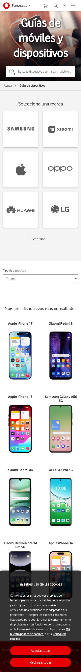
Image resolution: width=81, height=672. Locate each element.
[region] (40, 621)
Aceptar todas (40, 651)
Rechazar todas (40, 662)
